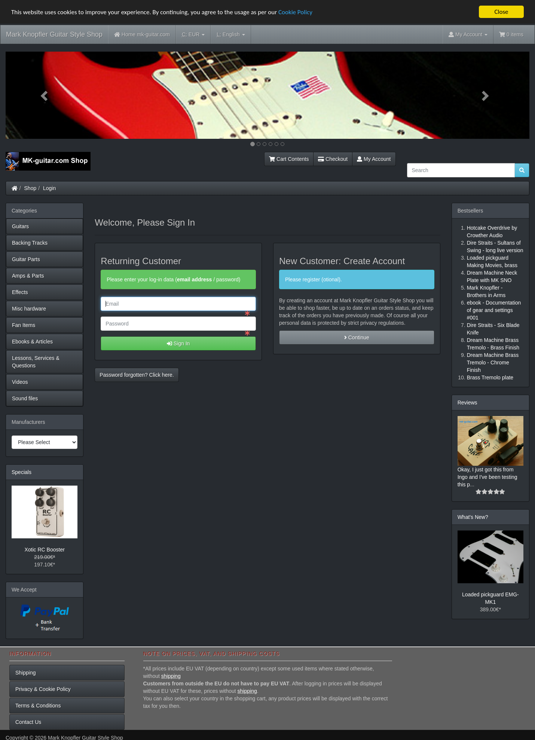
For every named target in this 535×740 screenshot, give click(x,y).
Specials (21, 472)
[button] (45, 95)
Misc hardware (29, 309)
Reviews (467, 403)
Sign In (178, 343)
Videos (20, 382)
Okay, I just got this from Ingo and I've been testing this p (487, 476)
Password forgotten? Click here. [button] (137, 375)
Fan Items (23, 325)
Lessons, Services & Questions (35, 362)
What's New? (473, 517)
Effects (20, 292)
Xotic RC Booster (44, 550)
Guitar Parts (26, 259)
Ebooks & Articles (32, 342)
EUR (193, 34)
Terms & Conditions (38, 705)
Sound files (25, 398)
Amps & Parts (28, 276)
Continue (356, 337)
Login (49, 188)
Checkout (333, 159)
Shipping (25, 672)
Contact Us (28, 722)
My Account (374, 159)
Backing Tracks (30, 243)
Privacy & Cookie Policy (43, 689)
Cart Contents (289, 159)
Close (501, 12)
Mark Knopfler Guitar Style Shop (54, 34)
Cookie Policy (295, 12)
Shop (30, 188)
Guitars (20, 226)
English (231, 34)
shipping (171, 676)
